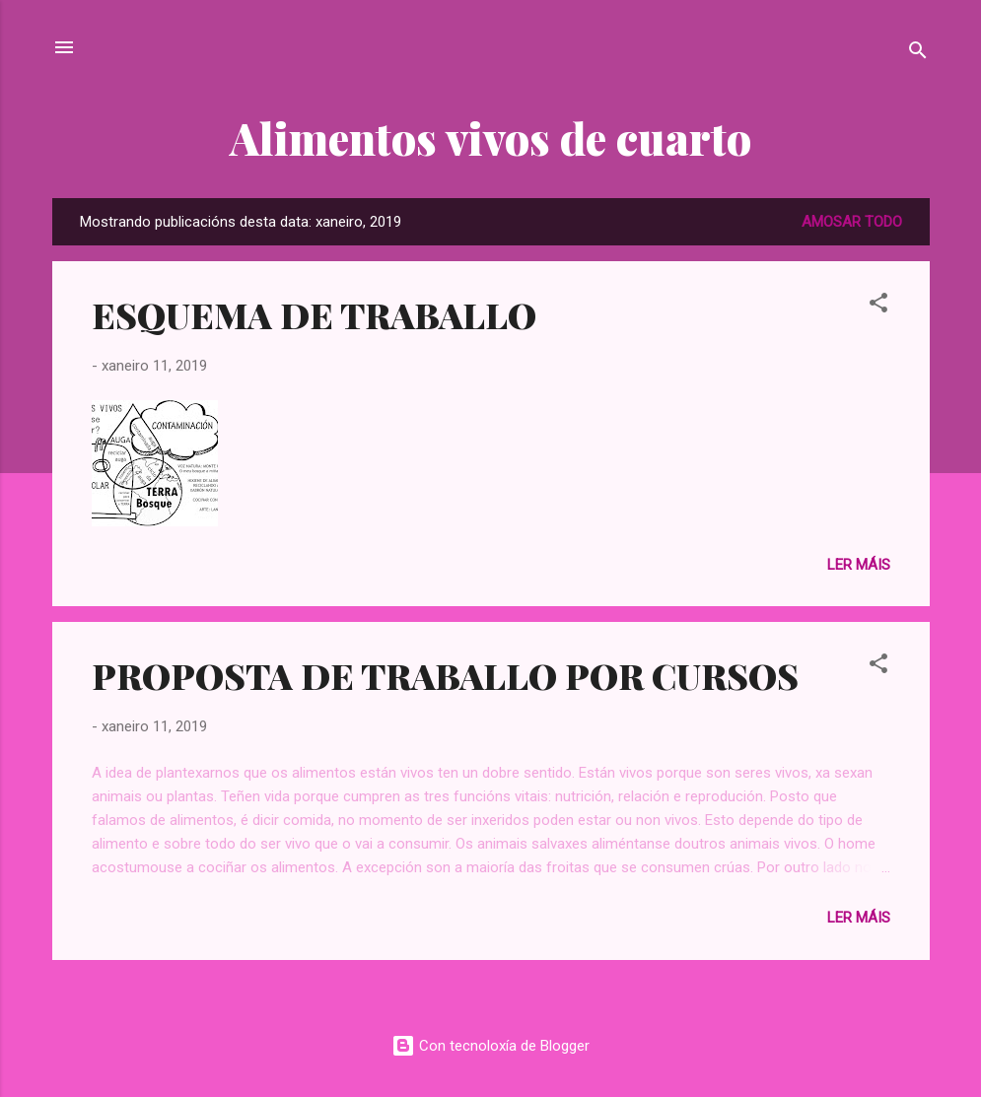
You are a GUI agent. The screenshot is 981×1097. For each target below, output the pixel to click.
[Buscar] (918, 54)
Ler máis (858, 565)
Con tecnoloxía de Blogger (490, 1046)
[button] (878, 306)
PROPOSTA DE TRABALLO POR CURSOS (445, 675)
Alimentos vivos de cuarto (490, 137)
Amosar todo (852, 222)
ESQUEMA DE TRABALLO (314, 314)
